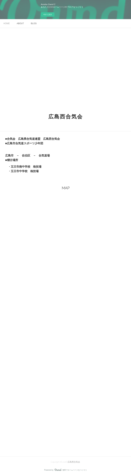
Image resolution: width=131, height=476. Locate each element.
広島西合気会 (65, 117)
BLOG (34, 23)
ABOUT (20, 23)
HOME (6, 23)
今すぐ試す (47, 14)
